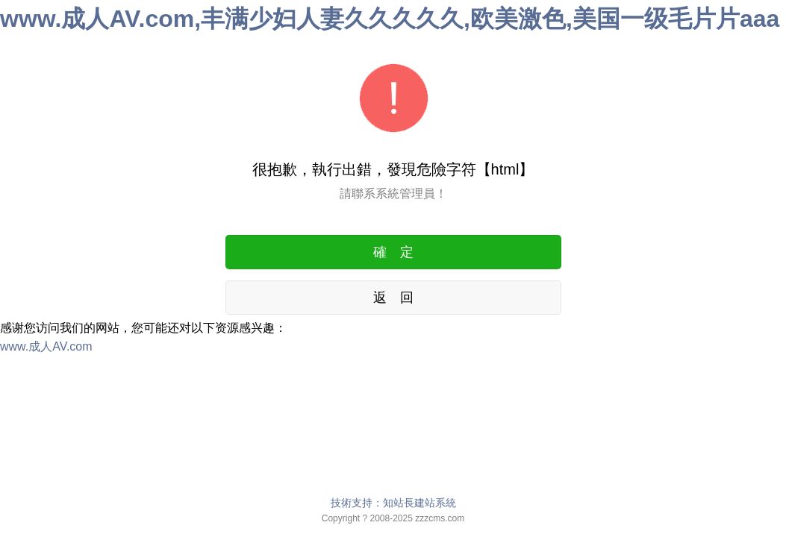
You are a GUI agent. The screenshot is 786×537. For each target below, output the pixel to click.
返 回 (393, 297)
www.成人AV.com (46, 346)
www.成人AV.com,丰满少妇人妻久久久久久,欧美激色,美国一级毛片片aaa (389, 18)
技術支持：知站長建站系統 (393, 503)
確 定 (393, 252)
